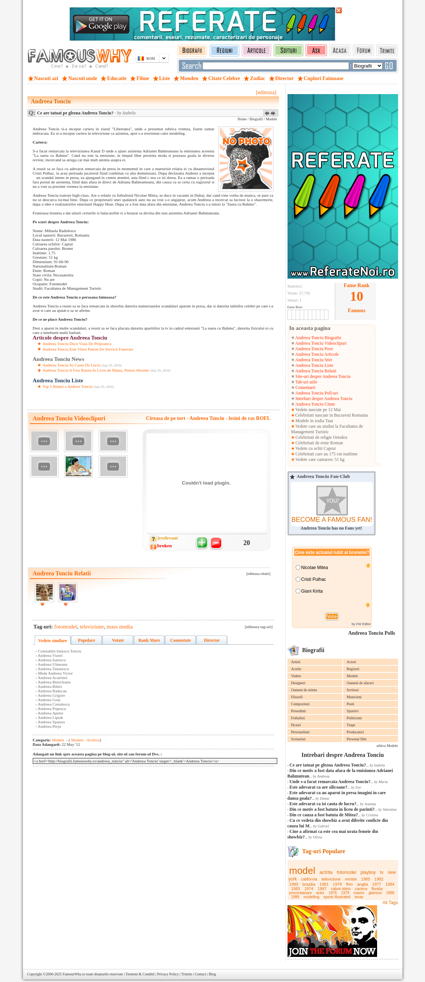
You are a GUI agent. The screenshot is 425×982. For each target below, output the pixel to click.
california (309, 879)
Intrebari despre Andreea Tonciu (324, 398)
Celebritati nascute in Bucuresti (323, 415)
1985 (365, 879)
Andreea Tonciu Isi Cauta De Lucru (72, 365)
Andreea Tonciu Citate (315, 404)
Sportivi (353, 711)
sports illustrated (337, 897)
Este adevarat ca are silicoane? (318, 787)
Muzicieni (354, 697)
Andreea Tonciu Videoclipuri (321, 343)
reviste (351, 879)
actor (320, 893)
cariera (361, 888)
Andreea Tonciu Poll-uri (316, 393)
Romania (359, 415)
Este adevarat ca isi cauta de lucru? (322, 803)
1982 (379, 879)
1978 (337, 884)
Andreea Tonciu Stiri (313, 359)
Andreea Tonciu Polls (371, 633)
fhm (349, 884)
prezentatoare (300, 893)
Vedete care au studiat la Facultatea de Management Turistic (327, 429)
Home (242, 119)
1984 (390, 884)
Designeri (298, 683)
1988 (295, 897)
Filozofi (297, 697)
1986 (390, 893)
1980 (293, 884)
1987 (321, 888)
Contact (200, 974)
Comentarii (305, 387)
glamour (375, 893)
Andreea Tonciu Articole (317, 354)
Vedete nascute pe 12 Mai (318, 409)
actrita (326, 872)
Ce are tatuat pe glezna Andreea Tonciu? (327, 765)
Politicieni (354, 718)
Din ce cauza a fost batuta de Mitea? (323, 814)
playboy (368, 872)
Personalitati (300, 732)
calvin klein (341, 888)
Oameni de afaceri (360, 683)
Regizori (353, 669)
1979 (345, 893)
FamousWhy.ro (74, 974)
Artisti (296, 662)
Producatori (355, 732)
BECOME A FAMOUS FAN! (331, 519)
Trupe (351, 725)
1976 (332, 893)
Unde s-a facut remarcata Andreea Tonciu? (329, 781)
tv (381, 872)
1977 (376, 884)
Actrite (296, 669)
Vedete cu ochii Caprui (315, 448)
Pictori (296, 725)
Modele (352, 676)
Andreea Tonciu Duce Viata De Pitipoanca (77, 343)
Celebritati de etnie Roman (319, 442)
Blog (212, 974)
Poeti (351, 704)
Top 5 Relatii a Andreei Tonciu (68, 386)
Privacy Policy (168, 974)
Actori (351, 662)
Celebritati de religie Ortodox (321, 437)
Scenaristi (298, 739)
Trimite (186, 974)
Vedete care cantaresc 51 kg (320, 459)
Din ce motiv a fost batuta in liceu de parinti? (332, 809)
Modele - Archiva (85, 740)
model (302, 870)
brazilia (308, 884)
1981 (324, 884)
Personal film (357, 739)
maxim (358, 893)
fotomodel (346, 872)
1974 (308, 888)
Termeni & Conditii (140, 974)
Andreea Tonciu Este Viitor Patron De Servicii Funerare (88, 349)
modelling (311, 897)
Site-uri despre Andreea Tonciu (323, 376)
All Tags (390, 902)
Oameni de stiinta (304, 690)
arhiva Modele (387, 746)
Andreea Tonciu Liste (314, 365)
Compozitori (300, 704)
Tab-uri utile (306, 382)
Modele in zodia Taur (314, 420)
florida (377, 888)
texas (359, 897)
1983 (295, 888)
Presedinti (298, 711)
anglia (362, 884)
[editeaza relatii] (258, 574)
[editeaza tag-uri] (258, 626)
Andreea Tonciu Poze (314, 348)
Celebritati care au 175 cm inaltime (326, 453)
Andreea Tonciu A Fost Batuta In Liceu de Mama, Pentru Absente (96, 370)
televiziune (331, 879)
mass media (120, 627)
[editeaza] (266, 92)
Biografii (256, 119)
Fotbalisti (298, 718)
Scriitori (353, 690)
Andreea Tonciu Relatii (316, 370)
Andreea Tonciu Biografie (318, 337)
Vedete (296, 676)
